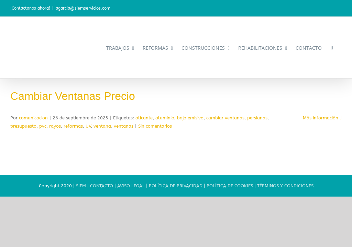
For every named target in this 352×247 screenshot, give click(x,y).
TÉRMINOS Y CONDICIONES (285, 185)
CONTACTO (101, 185)
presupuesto (23, 126)
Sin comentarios (155, 126)
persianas (257, 117)
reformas (73, 126)
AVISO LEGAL (131, 185)
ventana (102, 126)
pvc (42, 126)
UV (88, 126)
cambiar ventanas (225, 117)
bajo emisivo (190, 117)
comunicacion (33, 117)
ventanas (123, 126)
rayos (55, 126)
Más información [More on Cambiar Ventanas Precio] (320, 117)
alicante (144, 117)
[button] (331, 47)
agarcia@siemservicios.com (83, 8)
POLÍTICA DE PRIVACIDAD (175, 185)
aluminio (164, 117)
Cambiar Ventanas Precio (72, 96)
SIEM (81, 185)
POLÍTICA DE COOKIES (230, 185)
